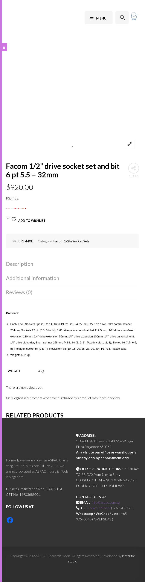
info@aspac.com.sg (106, 502)
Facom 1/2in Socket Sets (71, 241)
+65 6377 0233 (99, 508)
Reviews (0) (19, 292)
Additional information (32, 278)
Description (19, 263)
